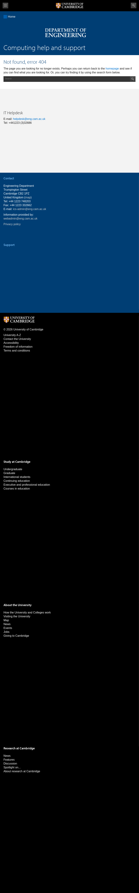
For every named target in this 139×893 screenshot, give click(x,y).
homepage (112, 68)
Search (133, 5)
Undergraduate (13, 469)
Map (6, 620)
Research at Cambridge (19, 748)
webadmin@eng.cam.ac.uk (20, 218)
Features (9, 759)
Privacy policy (12, 224)
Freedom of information (18, 346)
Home (11, 16)
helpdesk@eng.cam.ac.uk (29, 118)
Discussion (10, 763)
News (7, 624)
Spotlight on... (12, 767)
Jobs (6, 631)
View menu (5, 5)
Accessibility (11, 342)
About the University (18, 605)
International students (17, 476)
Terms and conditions (17, 350)
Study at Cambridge (17, 462)
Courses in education (17, 488)
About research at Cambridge (22, 771)
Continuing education (17, 480)
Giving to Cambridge (16, 635)
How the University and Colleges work (27, 612)
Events (8, 627)
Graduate (9, 473)
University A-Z (12, 335)
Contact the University (17, 338)
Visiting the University (17, 616)
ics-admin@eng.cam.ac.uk (29, 209)
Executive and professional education (27, 484)
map (28, 197)
